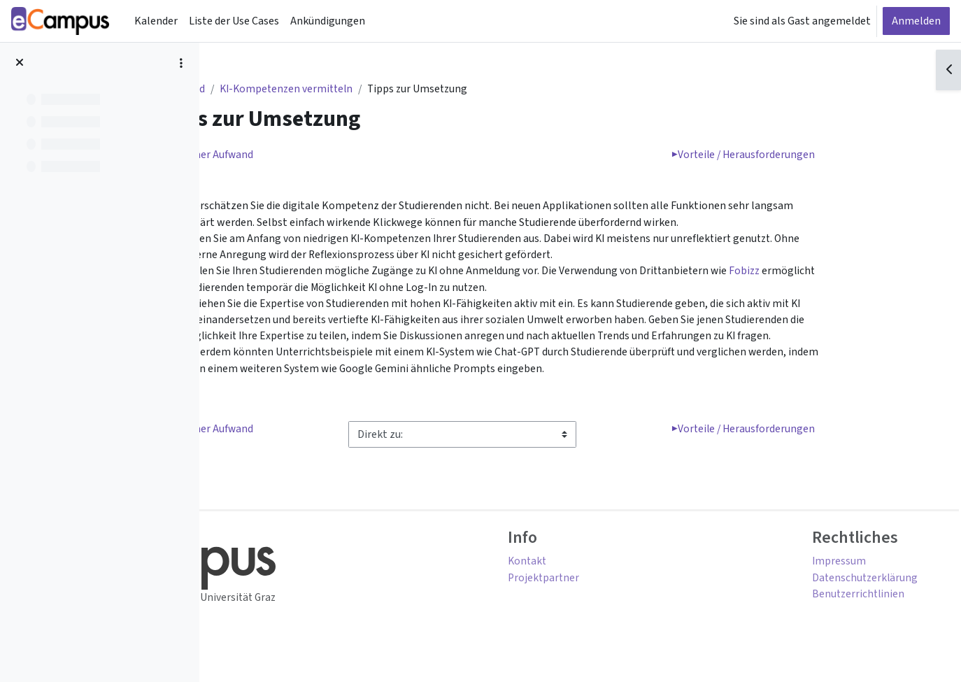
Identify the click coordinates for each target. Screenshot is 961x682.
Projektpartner (627, 585)
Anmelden (916, 21)
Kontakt (611, 568)
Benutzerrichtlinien (849, 602)
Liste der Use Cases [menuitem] (234, 21)
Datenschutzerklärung (856, 585)
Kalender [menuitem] (156, 21)
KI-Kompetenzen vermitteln (372, 89)
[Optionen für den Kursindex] (181, 63)
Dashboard (261, 89)
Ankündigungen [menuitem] (327, 21)
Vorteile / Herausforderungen (823, 156)
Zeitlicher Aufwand (290, 156)
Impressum (829, 568)
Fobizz (280, 290)
